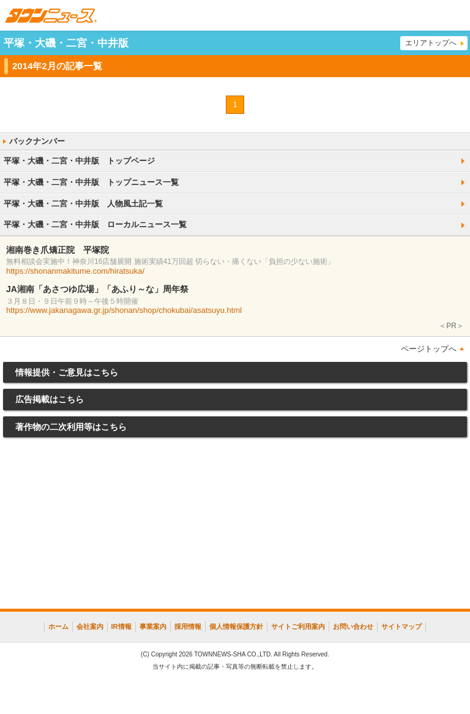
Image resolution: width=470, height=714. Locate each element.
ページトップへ (429, 348)
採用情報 (187, 626)
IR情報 (121, 626)
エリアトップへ (431, 43)
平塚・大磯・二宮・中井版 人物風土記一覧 (83, 203)
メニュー (454, 15)
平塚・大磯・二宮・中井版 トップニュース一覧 (91, 182)
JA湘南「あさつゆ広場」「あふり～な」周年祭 (97, 289)
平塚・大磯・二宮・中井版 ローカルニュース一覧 (95, 224)
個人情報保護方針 (236, 626)
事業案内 (153, 626)
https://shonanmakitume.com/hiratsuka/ (75, 271)
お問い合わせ (353, 626)
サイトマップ (401, 626)
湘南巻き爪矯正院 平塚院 (57, 250)
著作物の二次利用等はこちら (71, 427)
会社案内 (89, 626)
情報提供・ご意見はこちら (66, 372)
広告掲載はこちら (49, 399)
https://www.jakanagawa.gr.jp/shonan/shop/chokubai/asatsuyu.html (124, 310)
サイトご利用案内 (298, 626)
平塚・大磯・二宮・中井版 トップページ (79, 160)
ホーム (58, 626)
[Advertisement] (235, 526)
